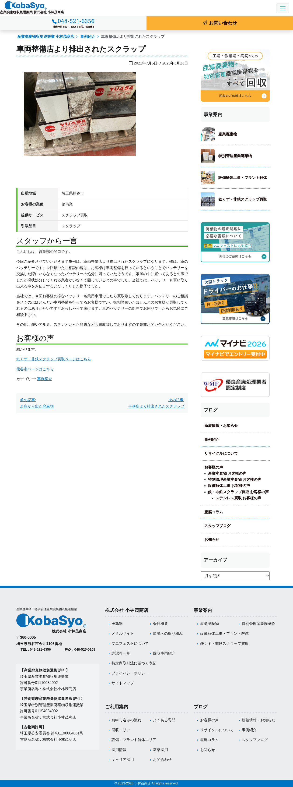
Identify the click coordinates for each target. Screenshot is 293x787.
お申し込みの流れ (126, 720)
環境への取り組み (168, 633)
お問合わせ (162, 760)
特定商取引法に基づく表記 (134, 663)
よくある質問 (164, 720)
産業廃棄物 (227, 134)
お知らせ (211, 540)
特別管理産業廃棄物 (235, 156)
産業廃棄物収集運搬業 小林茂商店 (45, 37)
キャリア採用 (123, 760)
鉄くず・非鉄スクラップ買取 (242, 199)
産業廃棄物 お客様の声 (227, 473)
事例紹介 (87, 37)
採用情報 (119, 750)
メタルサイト (123, 633)
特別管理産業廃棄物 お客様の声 (234, 480)
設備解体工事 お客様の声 (229, 486)
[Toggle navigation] (282, 8)
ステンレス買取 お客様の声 (238, 498)
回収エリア (121, 730)
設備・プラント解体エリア (134, 740)
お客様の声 (213, 467)
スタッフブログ (217, 526)
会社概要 (160, 624)
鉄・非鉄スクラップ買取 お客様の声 (238, 492)
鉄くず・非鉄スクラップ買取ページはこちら (53, 359)
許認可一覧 (121, 653)
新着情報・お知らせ (221, 426)
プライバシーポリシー (130, 673)
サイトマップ (123, 683)
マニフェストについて (130, 643)
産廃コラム (213, 512)
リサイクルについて (221, 453)
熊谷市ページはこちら (35, 369)
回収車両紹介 (164, 653)
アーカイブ (215, 560)
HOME (117, 624)
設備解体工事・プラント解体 (242, 178)
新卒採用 (160, 750)
